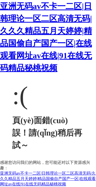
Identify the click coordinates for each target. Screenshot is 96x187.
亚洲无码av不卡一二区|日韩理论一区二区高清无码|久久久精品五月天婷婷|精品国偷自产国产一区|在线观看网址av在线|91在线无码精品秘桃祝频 (48, 178)
